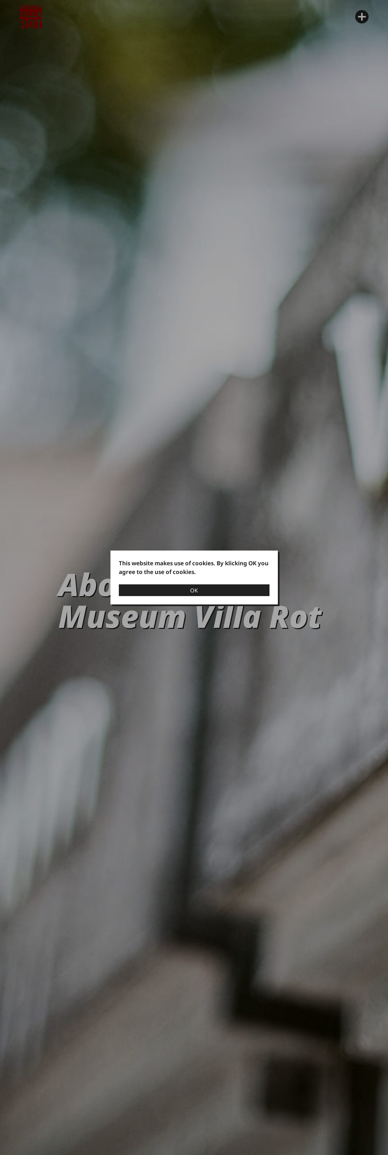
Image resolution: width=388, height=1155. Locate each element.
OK (194, 590)
